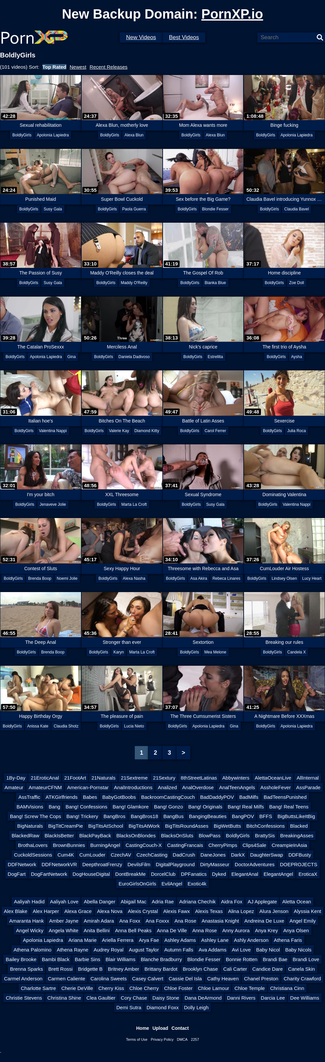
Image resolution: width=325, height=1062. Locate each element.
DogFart (17, 874)
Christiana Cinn (287, 988)
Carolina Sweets (109, 978)
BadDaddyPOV (217, 797)
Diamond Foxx (163, 1007)
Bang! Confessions (86, 806)
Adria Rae (163, 901)
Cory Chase (134, 998)
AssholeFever (275, 787)
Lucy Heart (311, 578)
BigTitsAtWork (144, 826)
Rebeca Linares (226, 578)
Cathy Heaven (223, 978)
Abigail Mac (133, 901)
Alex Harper (46, 911)
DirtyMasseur (214, 864)
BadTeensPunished (285, 797)
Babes (90, 797)
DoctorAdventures (255, 864)
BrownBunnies (69, 845)
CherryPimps (222, 845)
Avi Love (241, 949)
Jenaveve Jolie (53, 504)
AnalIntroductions (133, 787)
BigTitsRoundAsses (186, 826)
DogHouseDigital (91, 874)
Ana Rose (185, 921)
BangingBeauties (207, 816)
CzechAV (121, 855)
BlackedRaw (25, 835)
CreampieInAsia (289, 845)
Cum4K (65, 855)
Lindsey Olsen (284, 578)
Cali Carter (235, 969)
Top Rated (54, 67)
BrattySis (265, 835)
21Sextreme (134, 778)
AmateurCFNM (45, 787)
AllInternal (307, 778)
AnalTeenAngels (237, 787)
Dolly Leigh (196, 1007)
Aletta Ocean (296, 901)
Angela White (63, 930)
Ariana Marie (82, 940)
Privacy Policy (162, 1039)
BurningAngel (105, 845)
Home (142, 1028)
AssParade (308, 787)
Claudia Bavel (296, 209)
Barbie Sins (87, 959)
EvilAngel (172, 883)
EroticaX (307, 874)
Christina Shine (64, 998)
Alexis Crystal (143, 911)
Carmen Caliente (66, 978)
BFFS (265, 816)
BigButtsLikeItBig (296, 816)
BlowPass (209, 835)
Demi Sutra (129, 1007)
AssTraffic (29, 797)
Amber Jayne (63, 921)
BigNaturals (30, 826)
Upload (160, 1028)
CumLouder (92, 855)
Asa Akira (198, 578)
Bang (54, 806)
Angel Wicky (29, 930)
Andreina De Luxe (264, 921)
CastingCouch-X (143, 845)
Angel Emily (302, 921)
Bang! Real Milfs (246, 806)
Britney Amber (123, 969)
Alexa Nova (109, 911)
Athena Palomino (32, 949)
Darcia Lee (273, 998)
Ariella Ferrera (117, 940)
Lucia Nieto (134, 726)
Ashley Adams (180, 940)
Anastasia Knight (220, 921)
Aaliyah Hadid (29, 901)
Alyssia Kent (307, 911)
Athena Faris (288, 940)
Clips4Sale (254, 845)
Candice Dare (267, 969)
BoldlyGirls (21, 135)
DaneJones (213, 855)
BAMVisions (30, 806)
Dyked (219, 874)
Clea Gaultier (101, 998)
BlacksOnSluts (177, 835)
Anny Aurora (236, 930)
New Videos (141, 37)
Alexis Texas (209, 911)
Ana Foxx (129, 921)
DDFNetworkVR (59, 864)
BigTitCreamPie (65, 826)
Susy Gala (52, 209)
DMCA (182, 1039)
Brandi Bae (275, 959)
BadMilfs (249, 797)
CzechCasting (151, 855)
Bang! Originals (205, 806)
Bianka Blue (215, 282)
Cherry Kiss (111, 988)
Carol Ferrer (215, 430)
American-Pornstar (88, 787)
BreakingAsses (296, 835)
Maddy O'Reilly (134, 282)
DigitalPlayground (175, 864)
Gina (71, 356)
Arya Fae (149, 940)
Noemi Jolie (67, 578)
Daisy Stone (165, 998)
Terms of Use (136, 1039)
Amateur (14, 787)
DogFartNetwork (49, 874)
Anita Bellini (97, 930)
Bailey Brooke (21, 959)
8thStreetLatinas (199, 778)
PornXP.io (232, 14)
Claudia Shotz (66, 726)
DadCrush (184, 855)
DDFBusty (299, 855)
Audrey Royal (108, 949)
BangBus (173, 816)
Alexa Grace (78, 911)
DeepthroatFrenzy (102, 864)
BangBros (114, 816)
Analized (167, 787)
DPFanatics (194, 874)
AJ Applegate (262, 901)
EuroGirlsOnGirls (137, 883)
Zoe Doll (296, 282)
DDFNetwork (22, 864)
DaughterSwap (266, 855)
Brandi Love (306, 959)
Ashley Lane (215, 940)
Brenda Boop (39, 578)
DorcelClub (163, 874)
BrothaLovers (32, 845)
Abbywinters (236, 778)
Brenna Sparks (26, 969)
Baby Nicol (268, 949)
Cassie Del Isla (185, 978)
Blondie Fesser (215, 209)
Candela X (296, 652)
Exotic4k (197, 883)
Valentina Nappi (53, 430)
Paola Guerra (134, 209)
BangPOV (243, 816)
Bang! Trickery (82, 816)
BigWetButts (227, 826)
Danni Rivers (241, 998)
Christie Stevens (24, 998)
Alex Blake (16, 911)
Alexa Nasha (134, 578)
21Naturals (103, 778)
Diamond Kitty (146, 430)
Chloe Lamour (213, 988)
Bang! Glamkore (130, 806)
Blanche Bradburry (161, 959)
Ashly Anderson (251, 940)
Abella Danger (99, 901)
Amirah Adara (99, 921)
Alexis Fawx (176, 911)
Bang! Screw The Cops (35, 816)
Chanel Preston (261, 978)
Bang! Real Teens (288, 806)
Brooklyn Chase (200, 969)
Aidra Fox (231, 901)
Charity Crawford (302, 978)
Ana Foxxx (157, 921)
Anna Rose (204, 930)
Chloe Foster (178, 988)
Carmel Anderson (23, 978)
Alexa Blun (133, 135)
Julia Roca (296, 430)
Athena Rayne (72, 949)
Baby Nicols (298, 949)
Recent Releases (108, 67)
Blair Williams (120, 959)
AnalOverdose (198, 787)
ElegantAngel (278, 874)
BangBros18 (144, 816)
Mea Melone (215, 652)
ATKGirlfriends (61, 797)
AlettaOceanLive (273, 778)
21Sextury (164, 778)
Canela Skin (301, 969)
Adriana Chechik (197, 901)
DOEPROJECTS (298, 864)
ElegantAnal (244, 874)
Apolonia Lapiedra (53, 135)
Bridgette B (90, 969)
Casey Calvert (147, 978)
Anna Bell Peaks (133, 930)
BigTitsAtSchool (105, 826)
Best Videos (184, 37)
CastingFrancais (185, 845)
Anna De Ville (172, 930)
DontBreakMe (130, 874)
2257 (195, 1039)
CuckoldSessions (33, 855)
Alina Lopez (241, 911)
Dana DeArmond (203, 998)
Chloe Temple (249, 988)
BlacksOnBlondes (136, 835)
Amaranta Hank (26, 921)
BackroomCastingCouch (168, 797)
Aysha (296, 356)
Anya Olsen (296, 930)
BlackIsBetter (59, 835)
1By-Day (16, 778)
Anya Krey (266, 930)
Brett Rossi (60, 969)
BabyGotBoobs (119, 797)
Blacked (299, 826)
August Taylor (144, 949)
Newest (78, 67)
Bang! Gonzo (168, 806)
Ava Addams (212, 949)
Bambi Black (55, 959)
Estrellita (215, 356)
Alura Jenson (273, 911)
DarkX (238, 855)
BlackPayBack (95, 835)
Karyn (119, 652)
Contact (180, 1028)
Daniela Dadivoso (134, 356)
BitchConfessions (265, 826)
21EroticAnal (45, 778)
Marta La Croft (134, 504)
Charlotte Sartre (38, 988)
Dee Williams (304, 998)
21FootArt (75, 778)
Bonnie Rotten (241, 959)
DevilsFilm (138, 864)
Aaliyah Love (64, 901)
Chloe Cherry (144, 988)
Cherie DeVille (77, 988)
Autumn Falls (179, 949)
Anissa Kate (37, 726)
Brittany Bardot (160, 969)
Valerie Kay (119, 430)
